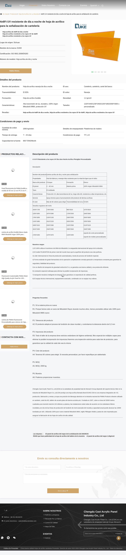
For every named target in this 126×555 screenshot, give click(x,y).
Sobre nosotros (48, 5)
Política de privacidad (11, 548)
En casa (5, 14)
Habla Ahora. (15, 71)
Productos (33, 5)
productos (13, 14)
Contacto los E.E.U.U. (64, 6)
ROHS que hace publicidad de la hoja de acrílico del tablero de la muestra (59, 436)
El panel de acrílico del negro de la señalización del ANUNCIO (66, 434)
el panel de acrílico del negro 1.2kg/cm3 (100, 436)
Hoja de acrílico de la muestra (28, 14)
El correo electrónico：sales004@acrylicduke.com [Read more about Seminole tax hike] (18, 521)
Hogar (22, 5)
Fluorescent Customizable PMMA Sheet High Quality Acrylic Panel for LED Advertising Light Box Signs (15, 278)
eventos (83, 5)
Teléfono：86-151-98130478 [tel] (11, 517)
